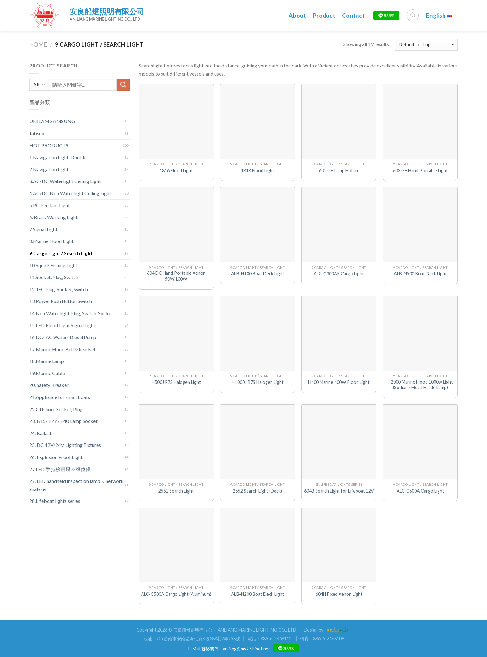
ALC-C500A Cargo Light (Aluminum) (176, 594)
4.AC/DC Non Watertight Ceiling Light (70, 193)
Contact (353, 15)
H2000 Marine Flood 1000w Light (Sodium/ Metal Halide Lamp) (420, 384)
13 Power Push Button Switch (60, 301)
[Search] (413, 15)
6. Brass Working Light (53, 217)
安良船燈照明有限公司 (107, 11)
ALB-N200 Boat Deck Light (257, 594)
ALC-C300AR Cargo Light (339, 273)
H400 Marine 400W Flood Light (339, 382)
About (297, 15)
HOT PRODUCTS (48, 145)
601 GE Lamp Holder (339, 170)
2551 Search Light (176, 491)
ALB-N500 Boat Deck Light (420, 273)
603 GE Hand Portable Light (420, 170)
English (442, 15)
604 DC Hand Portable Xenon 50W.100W (176, 276)
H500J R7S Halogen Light (176, 382)
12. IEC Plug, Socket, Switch (58, 289)
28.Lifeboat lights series (54, 501)
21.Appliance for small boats (59, 397)
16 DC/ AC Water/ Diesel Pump (62, 337)
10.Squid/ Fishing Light (53, 265)
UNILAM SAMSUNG (52, 121)
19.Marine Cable (47, 373)
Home (38, 44)
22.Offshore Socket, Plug (56, 409)
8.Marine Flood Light (51, 241)
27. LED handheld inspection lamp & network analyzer (76, 485)
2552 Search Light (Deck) (257, 491)
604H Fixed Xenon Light (339, 594)
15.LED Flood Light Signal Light (62, 325)
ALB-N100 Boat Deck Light (257, 273)
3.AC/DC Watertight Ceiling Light (65, 181)
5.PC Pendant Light (49, 205)
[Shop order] (426, 45)
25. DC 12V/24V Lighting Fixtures (65, 445)
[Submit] (123, 85)
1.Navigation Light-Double (57, 157)
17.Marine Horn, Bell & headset (62, 349)
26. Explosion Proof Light (56, 457)
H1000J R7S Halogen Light (258, 382)
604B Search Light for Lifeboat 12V (339, 491)
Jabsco (36, 133)
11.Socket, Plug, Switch (53, 277)
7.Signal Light (43, 229)
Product (324, 15)
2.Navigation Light (49, 169)
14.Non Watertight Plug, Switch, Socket (71, 313)
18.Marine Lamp (46, 361)
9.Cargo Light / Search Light (61, 253)
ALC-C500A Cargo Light (420, 491)
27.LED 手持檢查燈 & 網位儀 (60, 469)
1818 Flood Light (257, 170)
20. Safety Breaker (49, 385)
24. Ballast (40, 433)
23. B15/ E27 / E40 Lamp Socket (63, 421)
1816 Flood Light (176, 170)
